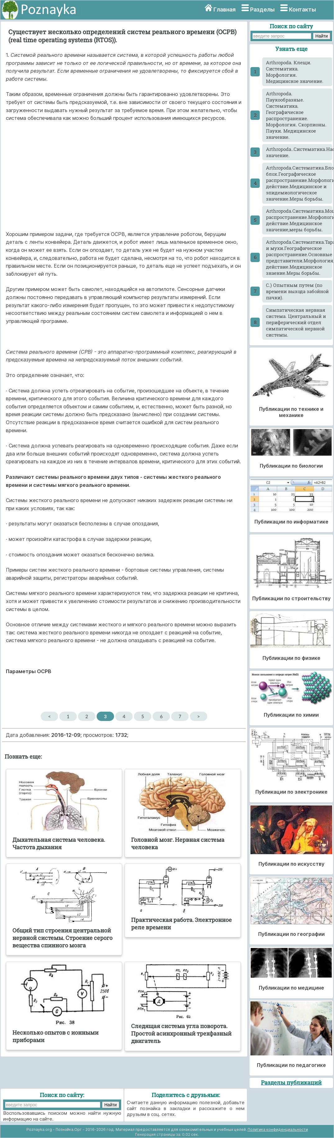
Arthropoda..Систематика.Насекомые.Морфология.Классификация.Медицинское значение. (299, 152)
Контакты (302, 9)
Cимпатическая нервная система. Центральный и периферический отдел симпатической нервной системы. (296, 322)
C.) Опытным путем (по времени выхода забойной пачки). (297, 291)
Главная (224, 9)
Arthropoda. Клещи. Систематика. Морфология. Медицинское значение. (294, 71)
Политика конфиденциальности (278, 1129)
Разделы (262, 9)
